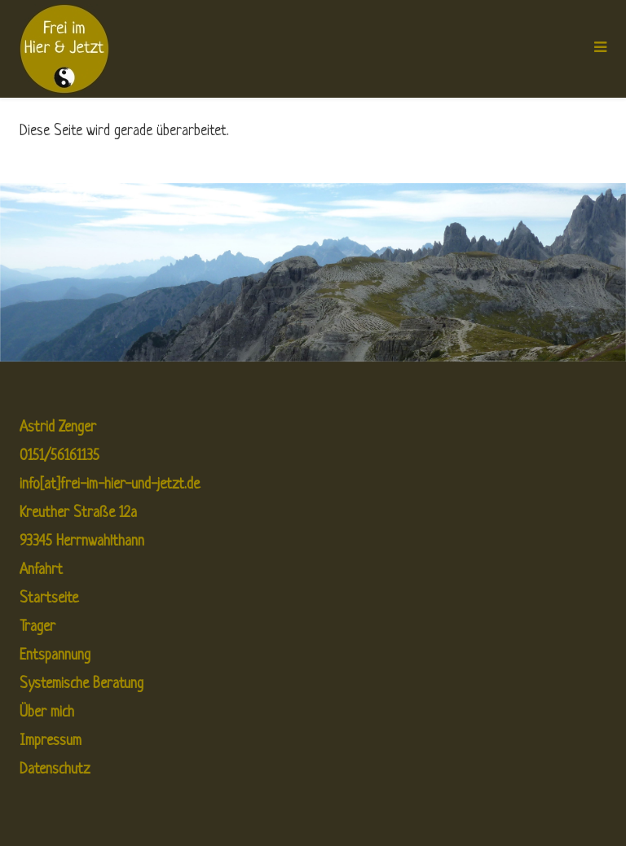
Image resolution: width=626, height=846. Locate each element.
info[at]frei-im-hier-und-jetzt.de (110, 485)
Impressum (51, 741)
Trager (37, 627)
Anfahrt (41, 570)
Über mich (47, 713)
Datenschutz (55, 770)
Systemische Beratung (81, 684)
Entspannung (55, 656)
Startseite (49, 599)
